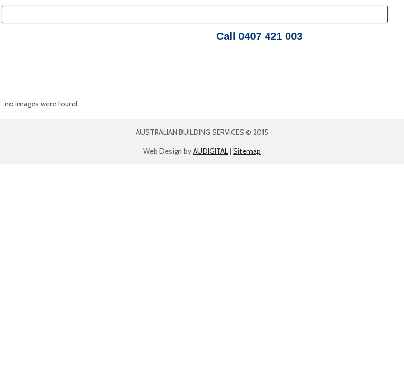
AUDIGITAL (210, 151)
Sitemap (247, 151)
